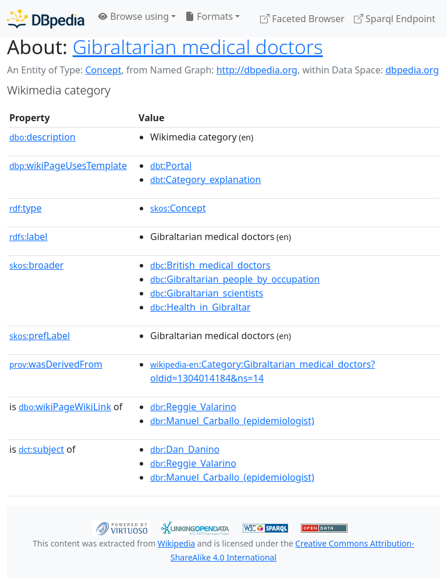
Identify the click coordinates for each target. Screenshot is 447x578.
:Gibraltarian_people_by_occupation (235, 279)
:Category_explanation (205, 179)
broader (36, 265)
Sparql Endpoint (394, 18)
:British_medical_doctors (210, 265)
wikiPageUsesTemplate (68, 165)
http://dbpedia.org (257, 70)
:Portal (170, 165)
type (25, 208)
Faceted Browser (302, 18)
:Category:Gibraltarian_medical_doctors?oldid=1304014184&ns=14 (262, 371)
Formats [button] (209, 16)
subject (41, 449)
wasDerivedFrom (55, 364)
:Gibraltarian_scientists (206, 293)
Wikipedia (176, 543)
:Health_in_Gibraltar (200, 307)
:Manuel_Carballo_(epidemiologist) (232, 420)
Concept (103, 70)
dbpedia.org (412, 70)
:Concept (178, 208)
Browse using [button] (133, 16)
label (28, 236)
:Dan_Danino (184, 449)
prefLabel (39, 335)
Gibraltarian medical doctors (198, 46)
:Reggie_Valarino (193, 406)
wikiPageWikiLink (65, 406)
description (42, 137)
